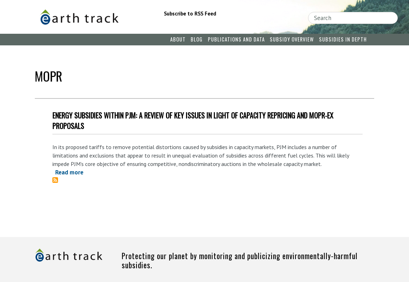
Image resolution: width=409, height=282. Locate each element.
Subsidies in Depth (343, 39)
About (178, 39)
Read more (69, 172)
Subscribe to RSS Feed (190, 13)
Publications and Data (236, 39)
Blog (197, 39)
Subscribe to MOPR (58, 180)
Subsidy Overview (292, 39)
